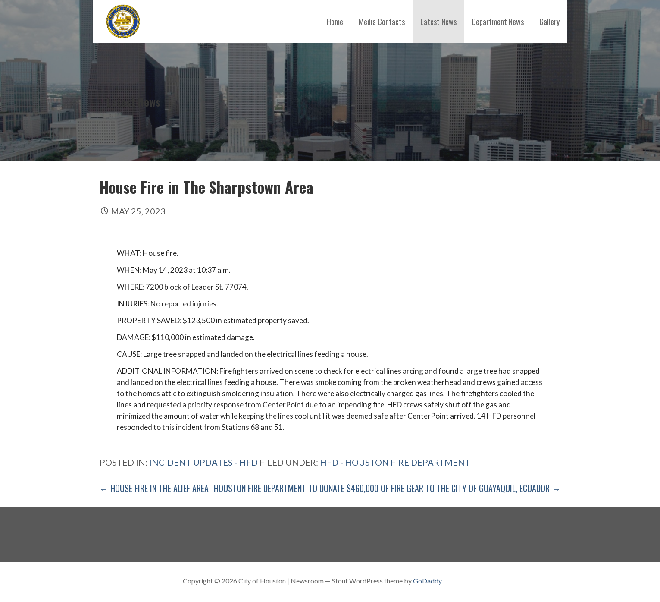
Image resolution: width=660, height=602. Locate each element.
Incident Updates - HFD (203, 462)
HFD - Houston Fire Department (395, 462)
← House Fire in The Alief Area (154, 488)
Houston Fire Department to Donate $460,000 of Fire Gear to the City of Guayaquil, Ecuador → (387, 488)
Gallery (549, 21)
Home (335, 21)
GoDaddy (427, 581)
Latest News (438, 21)
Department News (498, 21)
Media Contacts (382, 21)
